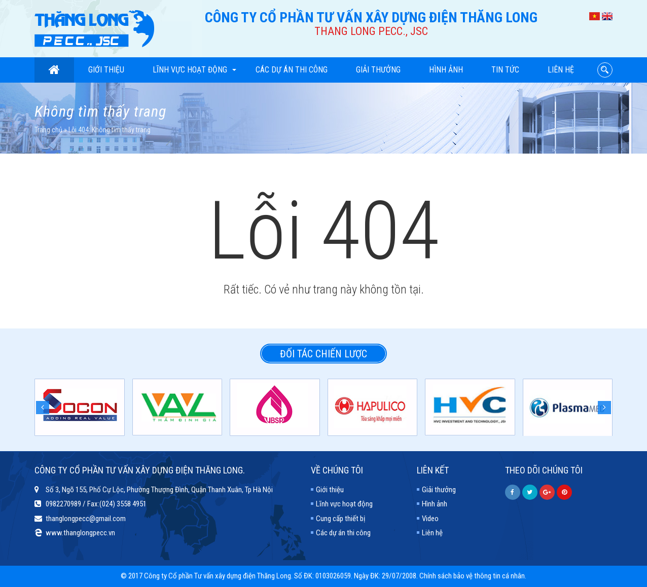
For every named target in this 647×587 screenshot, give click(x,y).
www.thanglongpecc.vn (80, 532)
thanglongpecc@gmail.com (86, 518)
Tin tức (505, 70)
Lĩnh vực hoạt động (194, 70)
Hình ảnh (446, 70)
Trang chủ (48, 130)
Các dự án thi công (292, 70)
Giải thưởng (378, 70)
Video (430, 518)
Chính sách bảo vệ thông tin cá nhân (472, 575)
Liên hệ (561, 70)
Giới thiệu (106, 70)
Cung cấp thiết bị (340, 518)
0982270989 (63, 503)
